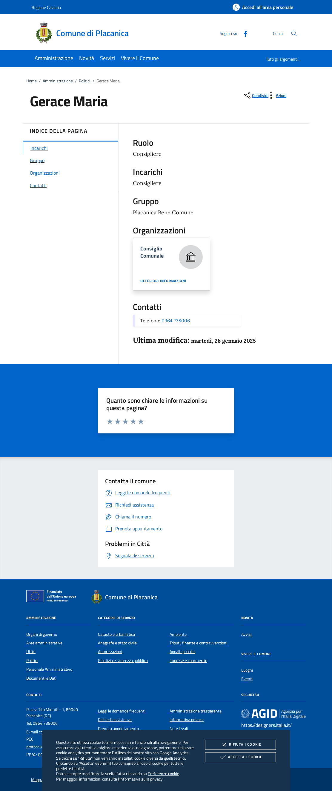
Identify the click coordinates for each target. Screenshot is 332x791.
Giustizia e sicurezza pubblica (123, 660)
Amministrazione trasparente (196, 711)
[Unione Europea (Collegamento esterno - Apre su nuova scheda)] (52, 597)
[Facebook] (243, 33)
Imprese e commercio (188, 660)
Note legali (179, 728)
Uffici (31, 651)
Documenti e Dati (41, 678)
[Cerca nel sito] (294, 33)
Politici (84, 81)
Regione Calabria (46, 7)
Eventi (247, 678)
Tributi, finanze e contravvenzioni (198, 643)
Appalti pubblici (182, 651)
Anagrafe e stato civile (117, 643)
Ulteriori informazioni (163, 280)
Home (31, 81)
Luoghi (247, 670)
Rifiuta (240, 745)
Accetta (240, 757)
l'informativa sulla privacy (140, 779)
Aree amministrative (44, 643)
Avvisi (246, 634)
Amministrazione (58, 81)
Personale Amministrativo (49, 669)
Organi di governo (41, 634)
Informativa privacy (187, 719)
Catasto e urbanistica (116, 634)
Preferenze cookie (163, 773)
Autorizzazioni (110, 651)
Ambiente (178, 634)
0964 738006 (176, 321)
